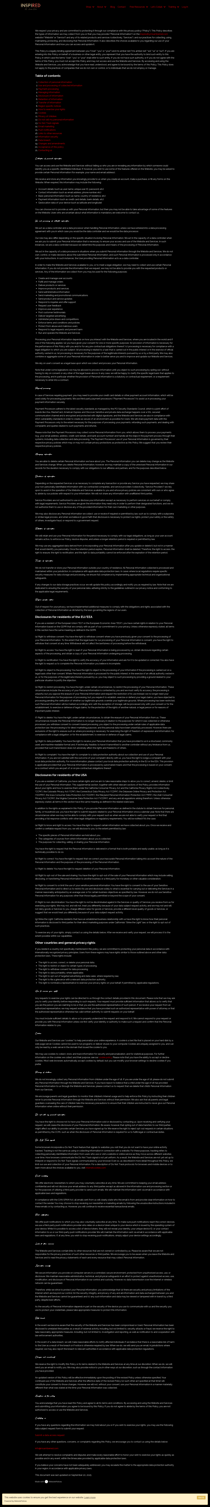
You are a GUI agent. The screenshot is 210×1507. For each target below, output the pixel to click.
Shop (90, 7)
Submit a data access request (50, 1435)
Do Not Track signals (48, 123)
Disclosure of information (50, 96)
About (101, 7)
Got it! (201, 1497)
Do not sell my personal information (56, 119)
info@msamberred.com (46, 1448)
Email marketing (46, 126)
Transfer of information (49, 102)
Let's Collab (158, 7)
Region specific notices (49, 106)
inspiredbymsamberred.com (154, 34)
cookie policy (105, 1057)
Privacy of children (47, 116)
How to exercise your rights (51, 109)
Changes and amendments (51, 143)
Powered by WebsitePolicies (15, 1501)
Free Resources (139, 7)
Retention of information (50, 99)
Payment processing (48, 89)
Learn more (89, 1497)
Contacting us (45, 150)
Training (173, 7)
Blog (112, 7)
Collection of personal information (55, 82)
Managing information (49, 92)
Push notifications (47, 130)
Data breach (44, 140)
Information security (48, 136)
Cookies (42, 113)
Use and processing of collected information (60, 85)
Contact (122, 7)
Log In (185, 7)
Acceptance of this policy (51, 147)
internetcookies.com (96, 1168)
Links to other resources (50, 133)
